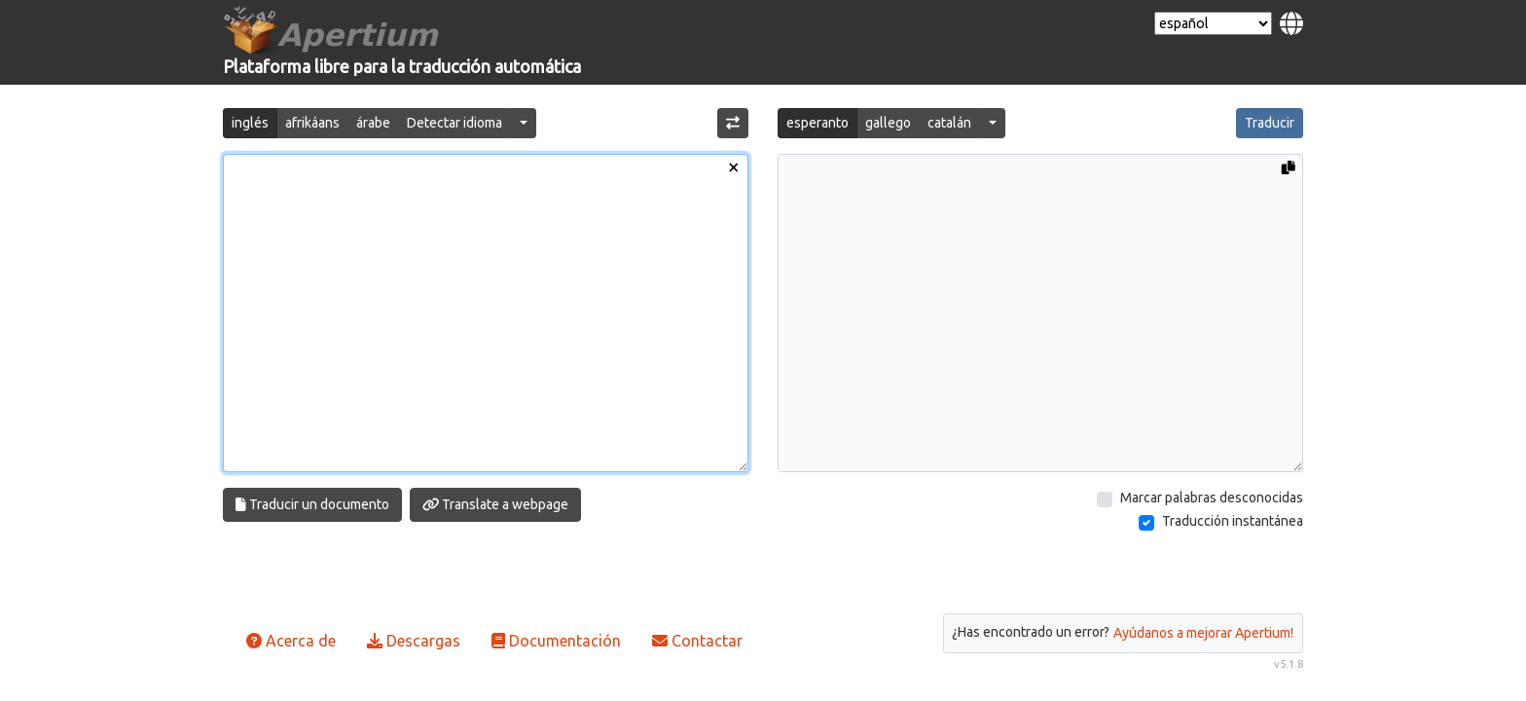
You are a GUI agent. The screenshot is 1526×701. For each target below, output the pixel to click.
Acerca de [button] (291, 640)
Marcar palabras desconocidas (1211, 497)
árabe (373, 122)
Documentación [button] (556, 640)
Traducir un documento (312, 504)
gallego (888, 122)
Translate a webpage (495, 504)
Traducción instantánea (1232, 521)
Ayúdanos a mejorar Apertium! (1203, 633)
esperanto (817, 122)
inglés (250, 122)
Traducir (1269, 122)
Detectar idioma (454, 122)
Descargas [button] (413, 640)
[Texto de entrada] (485, 313)
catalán (949, 122)
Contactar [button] (697, 640)
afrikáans (312, 122)
